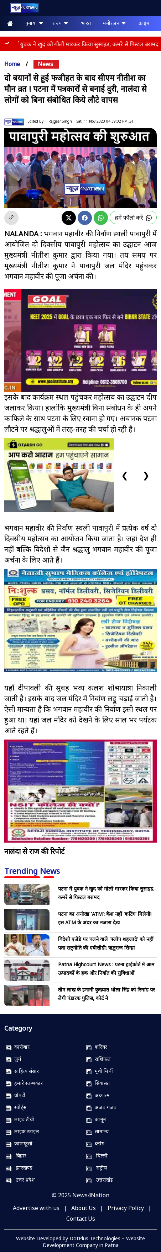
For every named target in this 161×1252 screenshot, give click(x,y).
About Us (83, 1208)
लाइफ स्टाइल (22, 1131)
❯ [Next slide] (146, 475)
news (45, 64)
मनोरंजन (114, 23)
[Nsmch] (80, 620)
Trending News (32, 870)
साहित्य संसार (22, 1071)
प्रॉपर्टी (15, 1095)
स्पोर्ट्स (16, 1107)
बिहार (16, 1155)
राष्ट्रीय (96, 1167)
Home (12, 64)
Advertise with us (36, 1208)
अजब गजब (101, 1107)
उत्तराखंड (99, 1179)
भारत (86, 23)
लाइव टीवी (20, 1119)
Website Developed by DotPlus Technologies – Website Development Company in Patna (80, 1241)
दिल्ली (97, 1155)
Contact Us (80, 1219)
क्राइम (144, 23)
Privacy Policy (126, 1208)
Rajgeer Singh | (61, 121)
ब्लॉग (95, 1143)
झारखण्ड (19, 1167)
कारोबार (18, 1046)
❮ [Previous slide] (124, 475)
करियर (96, 1046)
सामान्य (97, 1131)
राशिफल (98, 1058)
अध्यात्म (98, 1095)
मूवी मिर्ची (99, 1071)
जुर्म (13, 1058)
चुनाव (34, 23)
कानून (96, 1119)
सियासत (98, 1083)
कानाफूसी (19, 1143)
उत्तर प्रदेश (20, 1179)
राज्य (60, 23)
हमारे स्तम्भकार (24, 1083)
